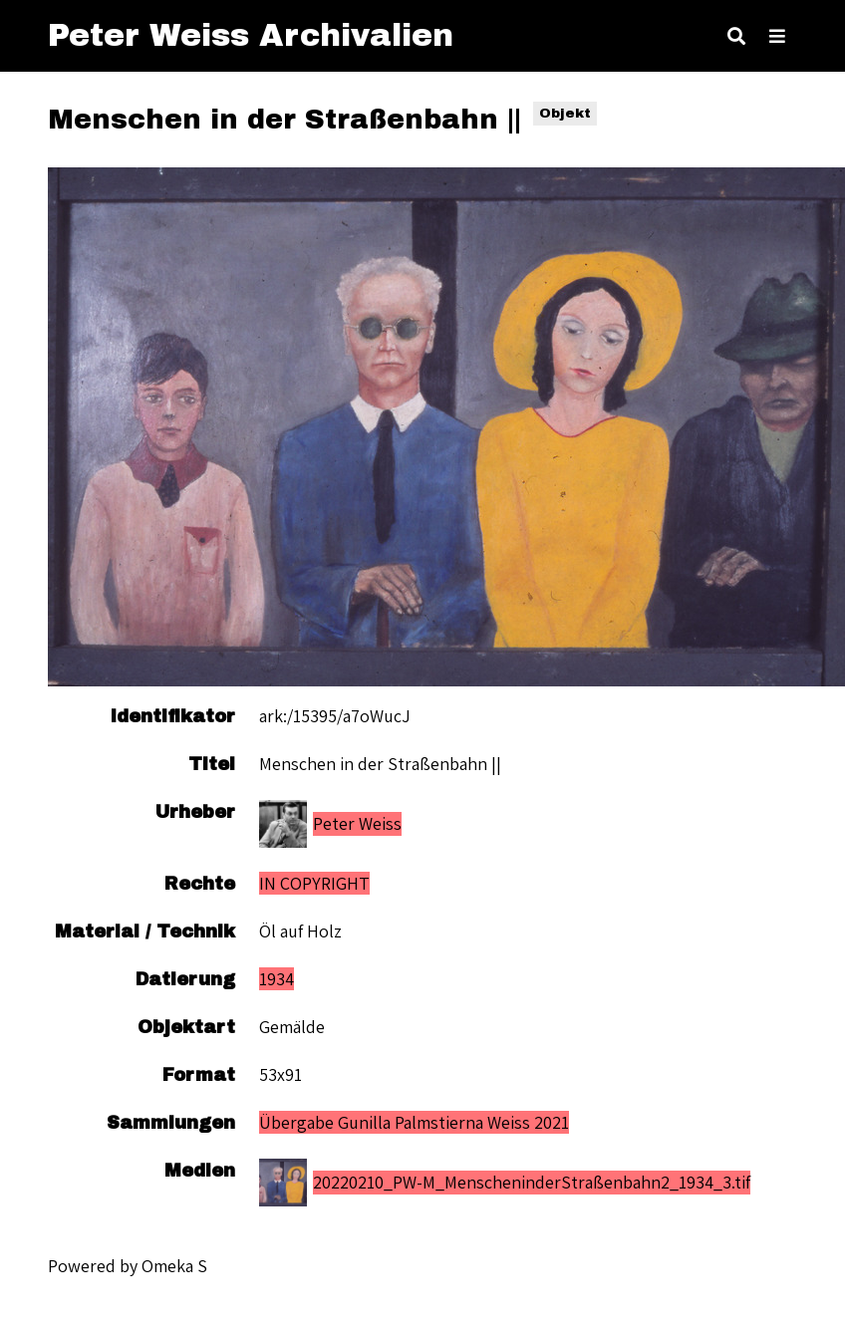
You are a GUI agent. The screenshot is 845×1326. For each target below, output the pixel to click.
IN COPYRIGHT (314, 883)
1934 (276, 978)
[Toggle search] (736, 36)
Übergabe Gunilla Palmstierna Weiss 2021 (414, 1122)
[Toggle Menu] (777, 36)
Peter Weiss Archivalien (250, 35)
